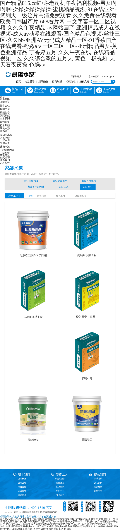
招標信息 (70, 81)
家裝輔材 (88, 187)
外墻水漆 (5, 143)
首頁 (18, 81)
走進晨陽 (29, 81)
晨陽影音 (5, 112)
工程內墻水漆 (7, 150)
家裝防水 (64, 187)
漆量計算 (60, 483)
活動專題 (5, 155)
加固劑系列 (80, 196)
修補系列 (60, 196)
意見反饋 (98, 487)
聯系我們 (5, 160)
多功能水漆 (6, 134)
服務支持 (84, 81)
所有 (31, 196)
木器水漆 (5, 138)
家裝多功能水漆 (36, 187)
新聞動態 (43, 81)
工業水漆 (5, 153)
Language (108, 76)
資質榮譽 (22, 491)
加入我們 (98, 483)
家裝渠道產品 (60, 181)
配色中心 (60, 491)
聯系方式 (98, 479)
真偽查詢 (60, 487)
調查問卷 (98, 491)
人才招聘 (5, 162)
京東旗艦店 (94, 76)
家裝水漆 (5, 128)
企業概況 (5, 102)
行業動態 (5, 125)
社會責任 (5, 105)
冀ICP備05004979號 (48, 512)
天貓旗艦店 (76, 76)
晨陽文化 (5, 109)
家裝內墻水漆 (31, 181)
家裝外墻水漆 (89, 181)
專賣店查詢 (60, 479)
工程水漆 (5, 140)
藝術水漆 (5, 146)
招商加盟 (57, 81)
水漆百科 (60, 495)
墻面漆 (3, 131)
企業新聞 (5, 118)
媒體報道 (5, 122)
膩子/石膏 (41, 196)
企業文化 (22, 483)
